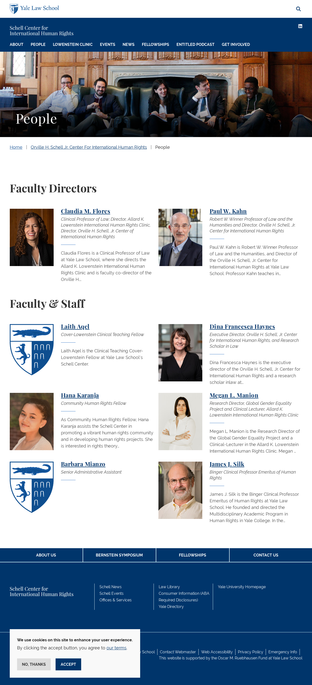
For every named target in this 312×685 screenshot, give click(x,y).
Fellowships (155, 44)
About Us (46, 555)
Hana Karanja (80, 396)
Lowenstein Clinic (73, 44)
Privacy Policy (250, 652)
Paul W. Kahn (228, 212)
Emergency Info (282, 652)
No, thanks (34, 664)
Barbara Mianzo (83, 464)
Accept (68, 664)
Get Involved (236, 44)
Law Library (169, 587)
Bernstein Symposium (119, 555)
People (38, 44)
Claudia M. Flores (85, 212)
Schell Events (111, 593)
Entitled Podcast (195, 44)
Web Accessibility (217, 652)
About (16, 44)
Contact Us (266, 555)
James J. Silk (227, 464)
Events (107, 44)
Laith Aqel (75, 327)
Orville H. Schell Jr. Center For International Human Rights (89, 147)
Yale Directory (171, 606)
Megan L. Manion (234, 396)
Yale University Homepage (242, 587)
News (129, 44)
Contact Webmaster (178, 652)
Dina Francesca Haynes (242, 327)
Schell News (110, 587)
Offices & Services (115, 600)
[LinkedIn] (300, 26)
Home (16, 147)
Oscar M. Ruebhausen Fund (242, 658)
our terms (117, 647)
